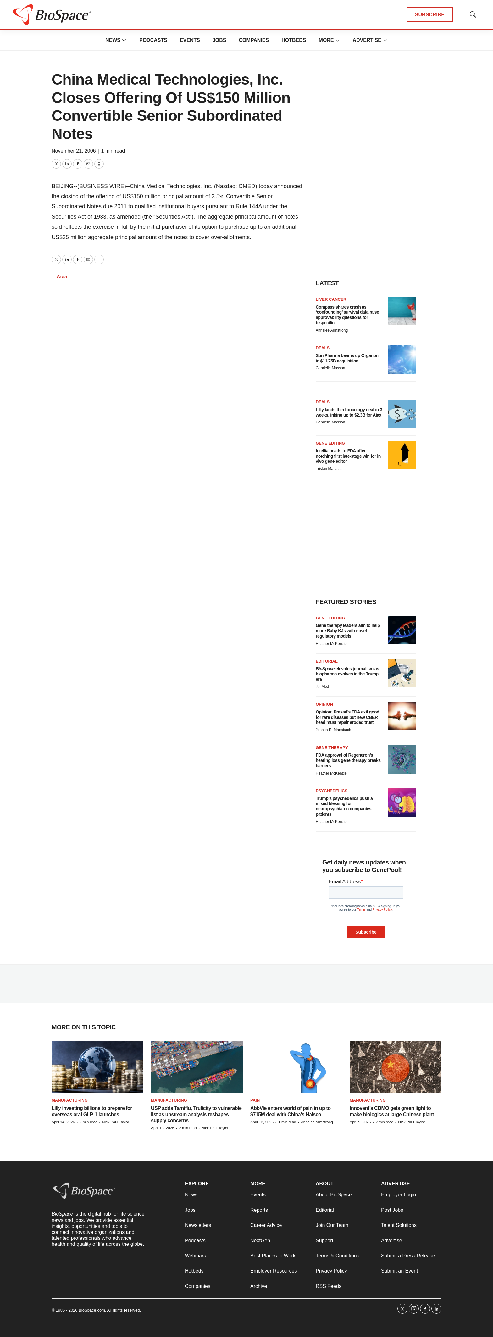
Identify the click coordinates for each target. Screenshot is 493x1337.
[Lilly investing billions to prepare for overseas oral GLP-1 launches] (97, 1067)
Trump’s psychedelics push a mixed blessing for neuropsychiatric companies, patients (344, 806)
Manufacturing (70, 1100)
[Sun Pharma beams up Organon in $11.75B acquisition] (402, 359)
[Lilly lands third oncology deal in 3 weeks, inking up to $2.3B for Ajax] (402, 414)
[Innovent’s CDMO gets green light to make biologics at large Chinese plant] (395, 1067)
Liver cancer (331, 299)
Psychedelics (331, 790)
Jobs (219, 40)
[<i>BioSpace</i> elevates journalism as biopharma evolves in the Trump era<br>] (402, 673)
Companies (254, 40)
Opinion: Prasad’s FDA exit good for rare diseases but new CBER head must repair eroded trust (347, 717)
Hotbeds (293, 40)
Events (190, 40)
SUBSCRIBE (430, 14)
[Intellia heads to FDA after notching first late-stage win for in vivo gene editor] (402, 455)
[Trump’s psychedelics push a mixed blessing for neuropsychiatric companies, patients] (402, 802)
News (112, 40)
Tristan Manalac (329, 469)
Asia (62, 276)
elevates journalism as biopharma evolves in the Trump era (347, 674)
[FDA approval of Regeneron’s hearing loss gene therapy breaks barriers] (402, 759)
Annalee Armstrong (332, 330)
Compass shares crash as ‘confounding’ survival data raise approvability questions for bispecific (347, 315)
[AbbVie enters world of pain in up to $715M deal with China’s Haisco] (296, 1067)
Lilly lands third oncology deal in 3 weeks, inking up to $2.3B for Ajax (349, 412)
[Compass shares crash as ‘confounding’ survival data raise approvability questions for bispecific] (402, 311)
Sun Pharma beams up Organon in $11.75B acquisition (347, 358)
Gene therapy (332, 747)
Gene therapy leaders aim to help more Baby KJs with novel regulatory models (348, 631)
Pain (255, 1100)
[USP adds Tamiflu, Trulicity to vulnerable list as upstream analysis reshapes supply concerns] (197, 1067)
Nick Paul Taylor (115, 1122)
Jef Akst (322, 687)
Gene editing (330, 443)
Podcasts (153, 40)
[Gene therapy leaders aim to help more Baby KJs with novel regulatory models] (402, 630)
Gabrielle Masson (330, 368)
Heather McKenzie (331, 643)
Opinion (324, 704)
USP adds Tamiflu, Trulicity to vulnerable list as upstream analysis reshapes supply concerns (196, 1114)
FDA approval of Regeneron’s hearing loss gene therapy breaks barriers (348, 760)
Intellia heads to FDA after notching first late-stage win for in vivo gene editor (348, 456)
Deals (323, 347)
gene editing (330, 618)
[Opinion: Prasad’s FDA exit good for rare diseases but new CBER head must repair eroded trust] (402, 716)
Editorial (327, 661)
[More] (124, 40)
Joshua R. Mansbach (333, 730)
